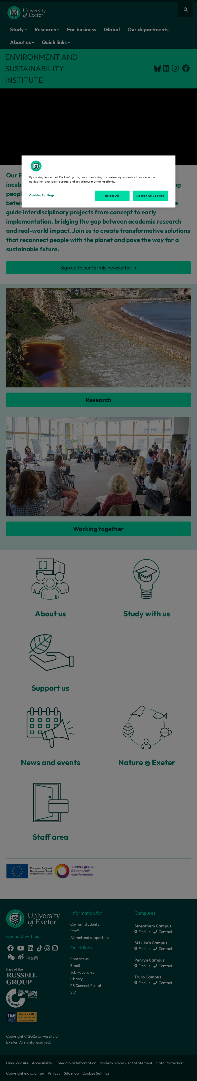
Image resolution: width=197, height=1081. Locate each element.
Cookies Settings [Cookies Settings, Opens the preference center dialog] (41, 195)
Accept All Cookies (150, 195)
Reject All (112, 195)
